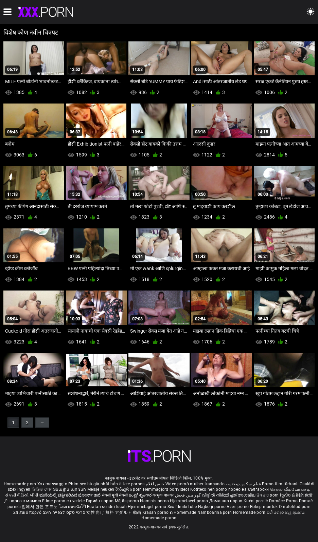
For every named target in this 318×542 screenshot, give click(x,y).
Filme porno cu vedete (63, 501)
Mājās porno (127, 501)
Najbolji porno (212, 506)
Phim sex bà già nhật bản (93, 484)
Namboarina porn (215, 512)
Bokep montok (264, 506)
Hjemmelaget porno (147, 506)
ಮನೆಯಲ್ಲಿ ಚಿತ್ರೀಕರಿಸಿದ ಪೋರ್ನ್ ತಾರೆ (70, 495)
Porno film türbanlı (280, 484)
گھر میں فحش (188, 495)
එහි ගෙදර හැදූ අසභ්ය (286, 512)
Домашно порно (226, 501)
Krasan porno (156, 512)
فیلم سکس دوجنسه (243, 484)
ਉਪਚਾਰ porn (268, 495)
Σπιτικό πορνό (27, 512)
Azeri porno (238, 506)
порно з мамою (25, 501)
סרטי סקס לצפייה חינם (63, 512)
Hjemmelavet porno (189, 501)
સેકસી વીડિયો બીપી (21, 495)
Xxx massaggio (52, 484)
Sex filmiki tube (182, 506)
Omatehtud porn (295, 506)
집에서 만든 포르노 (40, 506)
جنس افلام (155, 484)
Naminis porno (155, 501)
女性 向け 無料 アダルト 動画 (113, 512)
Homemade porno (158, 518)
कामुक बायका (164, 495)
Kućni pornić (256, 501)
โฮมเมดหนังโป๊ (73, 506)
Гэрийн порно (100, 501)
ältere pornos (132, 484)
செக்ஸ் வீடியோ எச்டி (290, 489)
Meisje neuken (100, 489)
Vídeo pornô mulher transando (195, 484)
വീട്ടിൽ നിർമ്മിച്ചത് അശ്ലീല (229, 495)
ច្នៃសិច (286, 495)
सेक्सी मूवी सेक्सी (115, 495)
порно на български (248, 489)
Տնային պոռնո (70, 489)
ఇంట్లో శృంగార (141, 495)
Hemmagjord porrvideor (167, 489)
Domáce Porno (284, 501)
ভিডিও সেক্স (42, 489)
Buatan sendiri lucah (107, 506)
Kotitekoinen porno (209, 489)
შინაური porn (129, 489)
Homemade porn (20, 484)
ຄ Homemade (183, 512)
